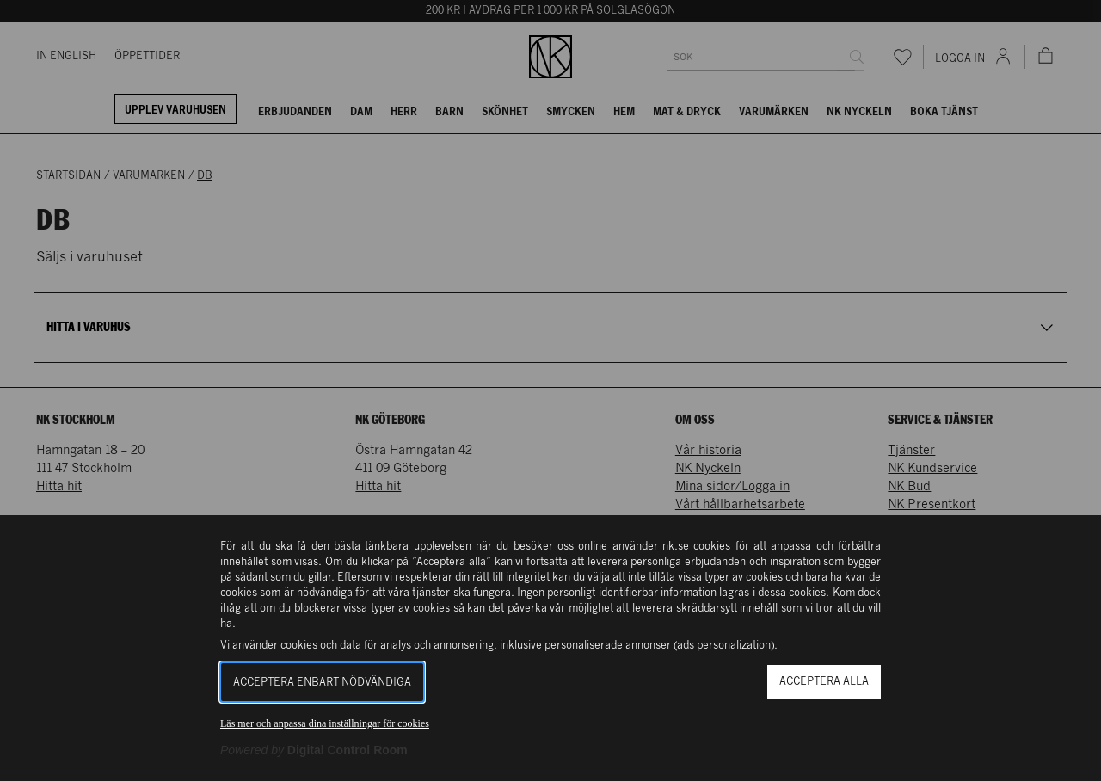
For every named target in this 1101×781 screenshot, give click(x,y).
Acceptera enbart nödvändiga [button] (322, 682)
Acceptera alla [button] (824, 681)
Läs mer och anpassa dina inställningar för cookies (324, 723)
